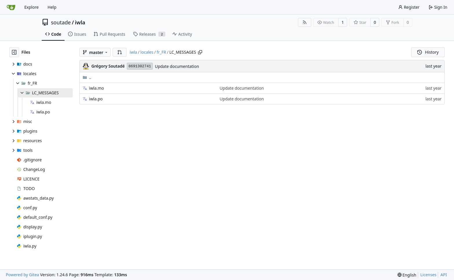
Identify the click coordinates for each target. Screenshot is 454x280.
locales (146, 52)
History (428, 52)
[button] (120, 52)
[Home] (11, 7)
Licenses (428, 274)
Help (51, 7)
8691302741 (140, 66)
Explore (31, 7)
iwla (80, 22)
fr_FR (161, 52)
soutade (61, 22)
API (443, 274)
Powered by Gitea (22, 274)
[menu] (407, 275)
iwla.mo (96, 88)
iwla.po (96, 99)
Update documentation (177, 66)
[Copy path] (200, 52)
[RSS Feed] (304, 22)
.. (87, 77)
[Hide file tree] (14, 52)
